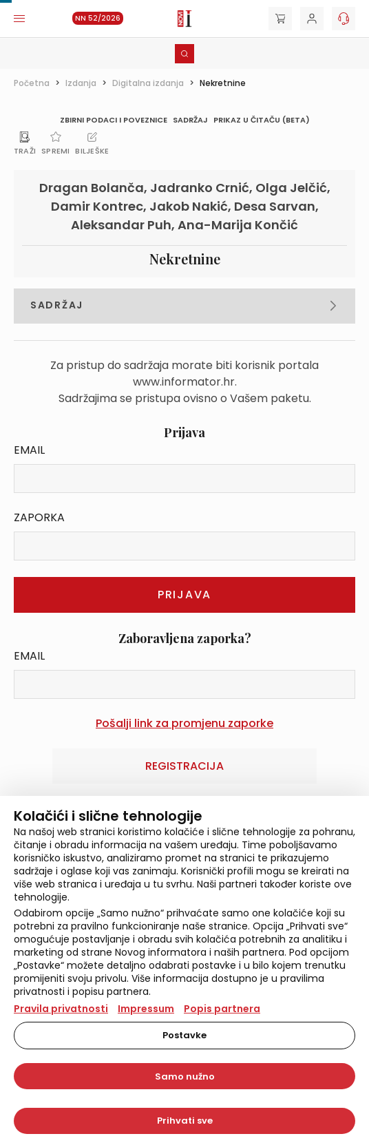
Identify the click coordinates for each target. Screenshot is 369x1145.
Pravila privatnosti (61, 1009)
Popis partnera (222, 1009)
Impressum (146, 1009)
